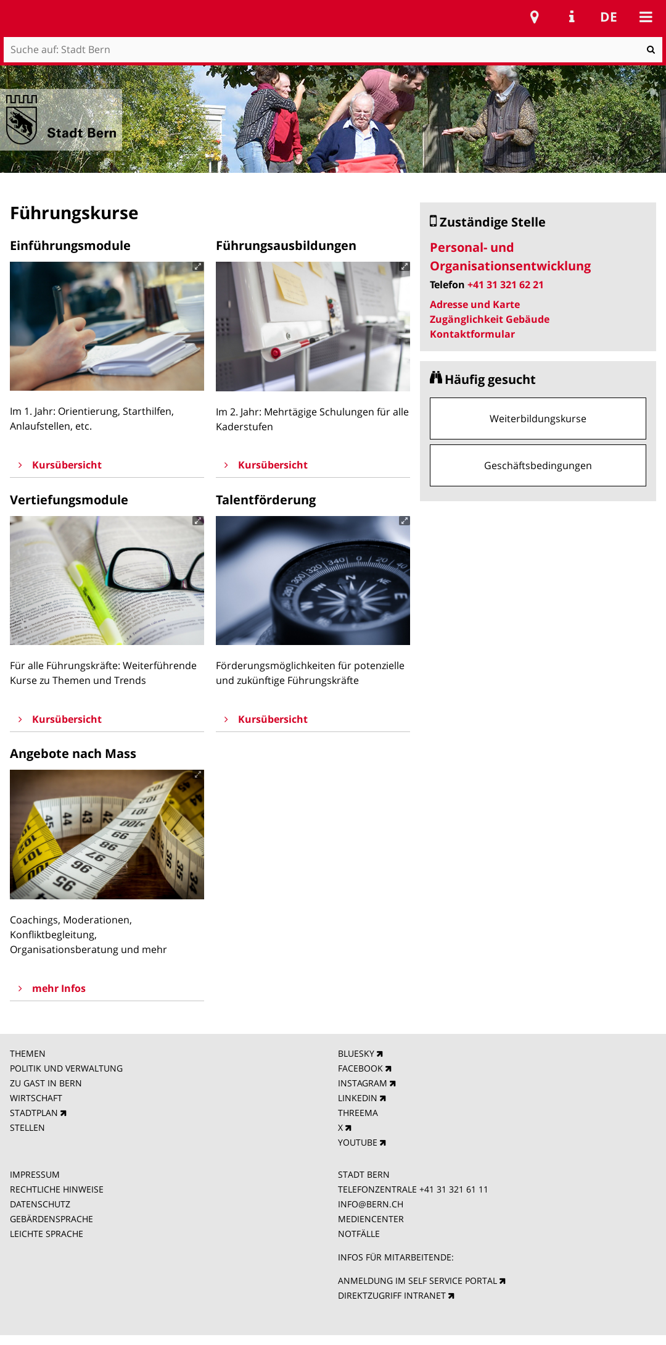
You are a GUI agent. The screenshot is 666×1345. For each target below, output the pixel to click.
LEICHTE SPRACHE (46, 1233)
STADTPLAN (34, 1112)
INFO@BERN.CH (370, 1204)
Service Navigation (571, 16)
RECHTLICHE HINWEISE (57, 1189)
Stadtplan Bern (534, 16)
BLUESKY (356, 1053)
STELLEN (27, 1127)
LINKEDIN (357, 1098)
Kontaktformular (472, 334)
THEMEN (28, 1053)
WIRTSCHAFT (36, 1098)
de (608, 16)
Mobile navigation (645, 16)
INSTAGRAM (362, 1083)
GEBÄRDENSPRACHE (51, 1219)
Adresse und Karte (475, 304)
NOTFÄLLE (359, 1233)
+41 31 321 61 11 (453, 1189)
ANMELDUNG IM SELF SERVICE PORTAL (417, 1280)
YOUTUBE (357, 1142)
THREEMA (358, 1112)
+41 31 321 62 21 (505, 284)
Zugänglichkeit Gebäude (489, 319)
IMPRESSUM (35, 1174)
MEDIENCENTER (371, 1219)
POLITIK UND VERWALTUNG (66, 1068)
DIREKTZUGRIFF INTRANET (392, 1295)
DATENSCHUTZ (40, 1204)
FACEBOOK (360, 1068)
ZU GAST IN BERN (46, 1083)
